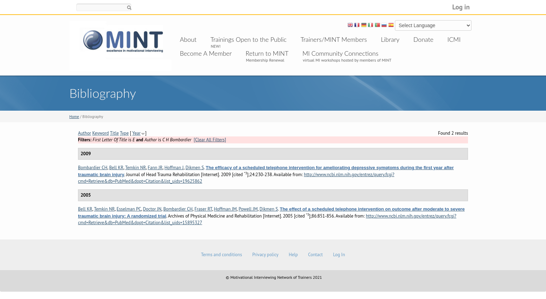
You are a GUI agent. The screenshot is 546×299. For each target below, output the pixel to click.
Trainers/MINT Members (334, 39)
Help (293, 255)
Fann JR (155, 168)
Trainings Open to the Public (248, 39)
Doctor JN (152, 209)
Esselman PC (129, 209)
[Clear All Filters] (210, 140)
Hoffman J (174, 168)
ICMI (454, 39)
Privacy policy (265, 255)
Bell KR (116, 168)
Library (390, 39)
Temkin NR (135, 168)
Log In (339, 255)
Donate (423, 39)
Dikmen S (195, 168)
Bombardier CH (92, 168)
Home (74, 116)
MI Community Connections (340, 53)
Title (114, 133)
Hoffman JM (225, 209)
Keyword (100, 133)
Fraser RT (203, 209)
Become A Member (206, 53)
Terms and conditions (221, 255)
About (188, 39)
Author (84, 133)
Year (136, 133)
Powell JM (248, 209)
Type (124, 133)
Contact (315, 255)
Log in (461, 6)
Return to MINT (266, 53)
